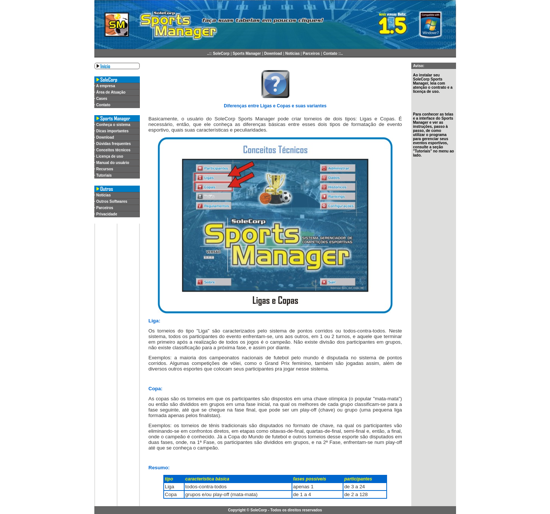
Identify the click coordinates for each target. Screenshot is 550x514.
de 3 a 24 (354, 486)
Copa (171, 494)
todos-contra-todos (206, 486)
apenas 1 (303, 486)
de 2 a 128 (356, 494)
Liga (169, 486)
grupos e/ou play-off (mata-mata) (221, 494)
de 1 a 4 (302, 494)
